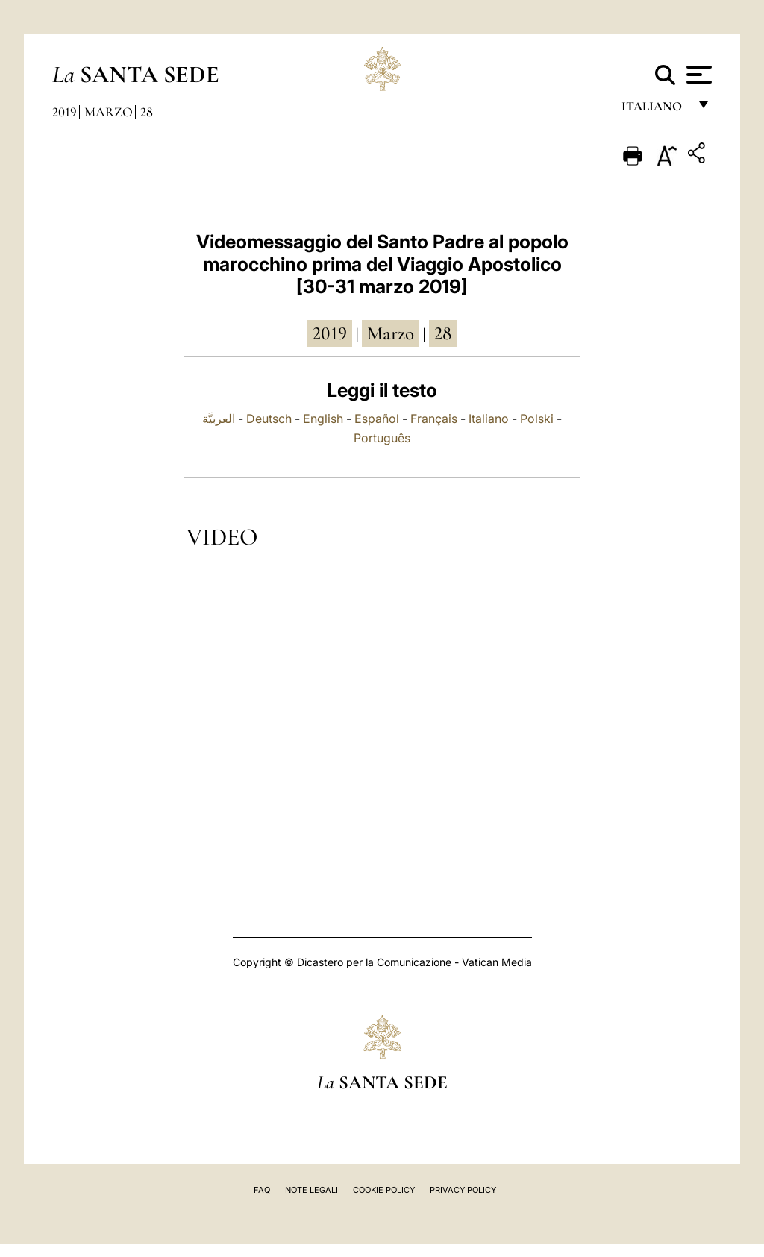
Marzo (108, 112)
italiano (654, 110)
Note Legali (311, 1190)
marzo (390, 333)
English (323, 418)
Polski (537, 418)
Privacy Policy (463, 1190)
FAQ (262, 1190)
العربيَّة (218, 418)
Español (376, 418)
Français (433, 418)
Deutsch (269, 418)
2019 (64, 112)
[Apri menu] (697, 74)
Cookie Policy (384, 1190)
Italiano (489, 418)
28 (146, 112)
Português (382, 437)
